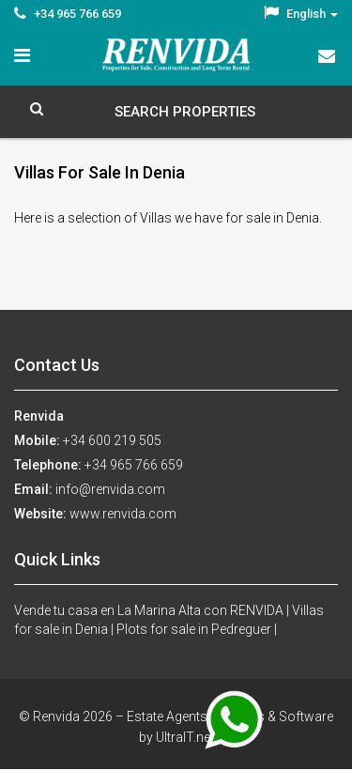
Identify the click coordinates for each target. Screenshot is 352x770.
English (301, 14)
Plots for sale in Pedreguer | (196, 629)
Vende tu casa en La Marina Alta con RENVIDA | (153, 610)
